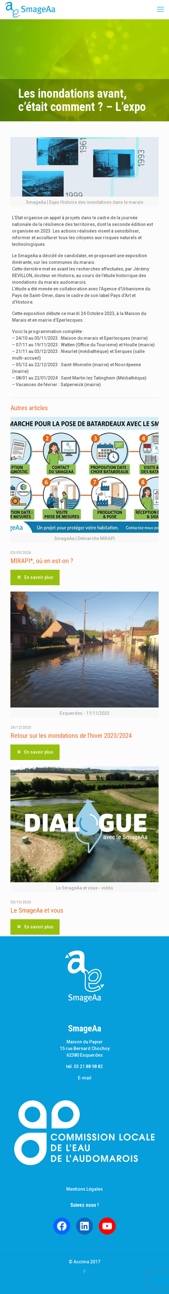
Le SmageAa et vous (36, 910)
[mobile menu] (160, 9)
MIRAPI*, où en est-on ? (41, 561)
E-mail (84, 1077)
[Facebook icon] (84, 1271)
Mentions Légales (84, 1189)
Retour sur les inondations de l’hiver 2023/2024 (71, 735)
